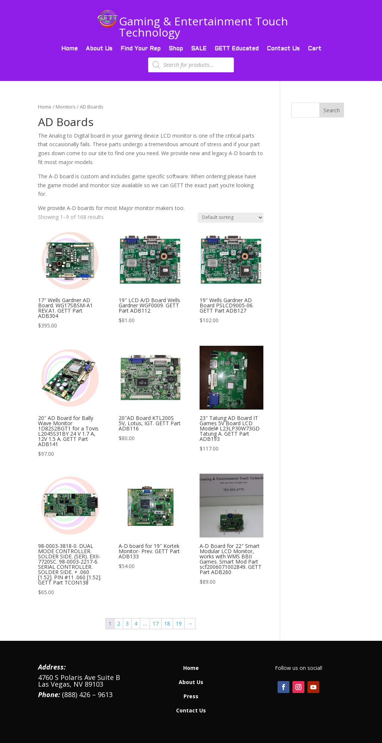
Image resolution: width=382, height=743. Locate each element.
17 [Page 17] (156, 623)
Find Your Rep (140, 48)
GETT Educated (237, 48)
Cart (314, 48)
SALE (198, 48)
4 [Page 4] (135, 623)
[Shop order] (230, 218)
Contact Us (283, 48)
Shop (176, 48)
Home (69, 48)
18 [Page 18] (167, 623)
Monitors (66, 106)
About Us (99, 48)
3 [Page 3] (127, 623)
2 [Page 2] (118, 623)
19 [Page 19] (179, 623)
